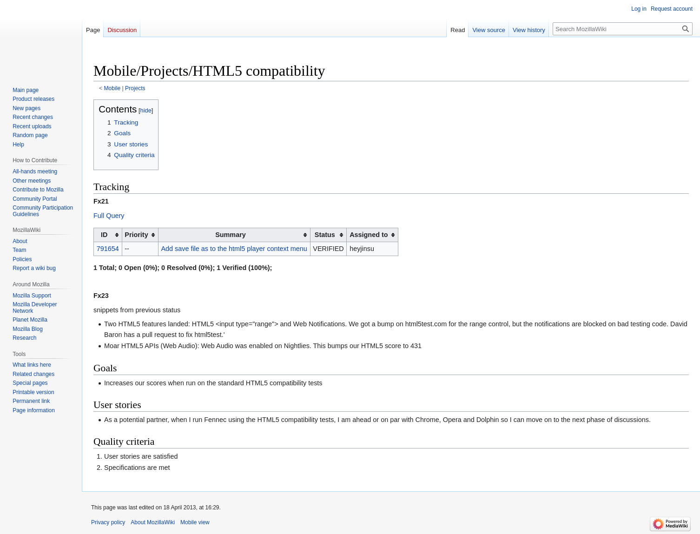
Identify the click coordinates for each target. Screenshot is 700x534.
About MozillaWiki (153, 522)
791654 (108, 248)
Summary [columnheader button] (230, 234)
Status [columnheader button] (325, 234)
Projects (135, 88)
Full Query (108, 215)
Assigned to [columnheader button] (369, 234)
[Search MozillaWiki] (623, 28)
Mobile (112, 88)
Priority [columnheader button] (136, 234)
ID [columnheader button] (104, 234)
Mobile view (195, 522)
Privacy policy (108, 522)
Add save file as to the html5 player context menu (234, 248)
